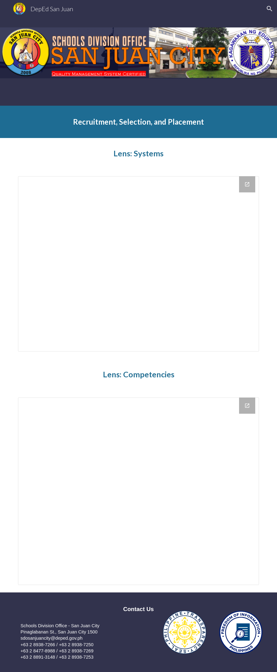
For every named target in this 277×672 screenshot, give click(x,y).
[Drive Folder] (138, 264)
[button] (269, 8)
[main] (138, 122)
